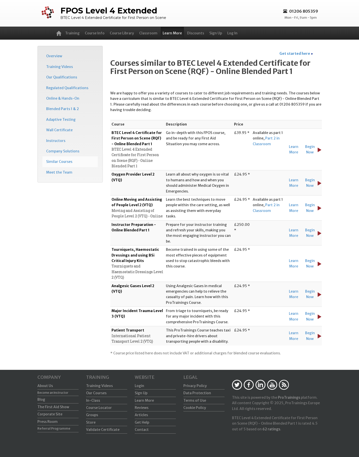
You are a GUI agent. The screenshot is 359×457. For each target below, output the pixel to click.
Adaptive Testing (61, 119)
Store (91, 422)
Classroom (148, 33)
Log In (232, 33)
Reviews (141, 407)
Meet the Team (59, 172)
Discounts (195, 33)
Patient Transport (128, 330)
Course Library (122, 33)
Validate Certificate (103, 429)
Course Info (95, 33)
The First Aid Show (53, 407)
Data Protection (197, 393)
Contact (142, 429)
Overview (54, 56)
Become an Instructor (52, 392)
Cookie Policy (194, 407)
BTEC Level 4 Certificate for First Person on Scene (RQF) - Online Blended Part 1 (137, 138)
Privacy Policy (195, 386)
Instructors (55, 140)
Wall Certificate (59, 130)
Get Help (142, 422)
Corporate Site (49, 414)
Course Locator (99, 407)
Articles (141, 415)
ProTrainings (289, 397)
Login (139, 386)
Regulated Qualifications (67, 88)
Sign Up (215, 33)
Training (72, 33)
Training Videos (59, 67)
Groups (92, 415)
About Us (45, 386)
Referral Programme (53, 428)
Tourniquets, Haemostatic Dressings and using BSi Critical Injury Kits (135, 255)
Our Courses (96, 393)
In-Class (93, 400)
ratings (271, 429)
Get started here (294, 53)
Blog (41, 399)
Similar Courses (59, 161)
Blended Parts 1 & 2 (62, 109)
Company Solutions (62, 151)
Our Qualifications (61, 77)
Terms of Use (194, 400)
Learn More (172, 33)
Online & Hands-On (62, 98)
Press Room (47, 421)
